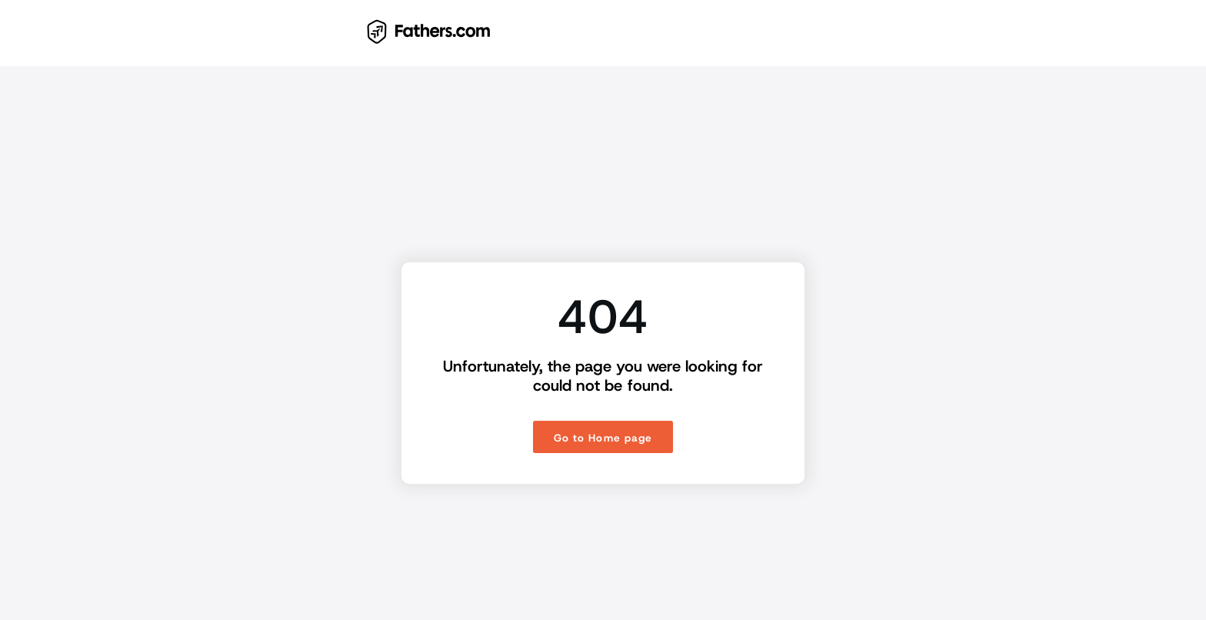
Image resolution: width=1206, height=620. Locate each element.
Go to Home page (602, 438)
